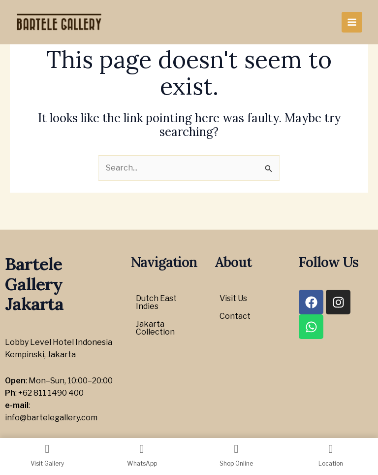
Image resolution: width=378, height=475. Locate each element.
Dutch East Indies (156, 302)
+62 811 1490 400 (51, 393)
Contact (235, 316)
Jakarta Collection (155, 328)
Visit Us (233, 298)
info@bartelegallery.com (51, 417)
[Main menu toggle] (352, 22)
